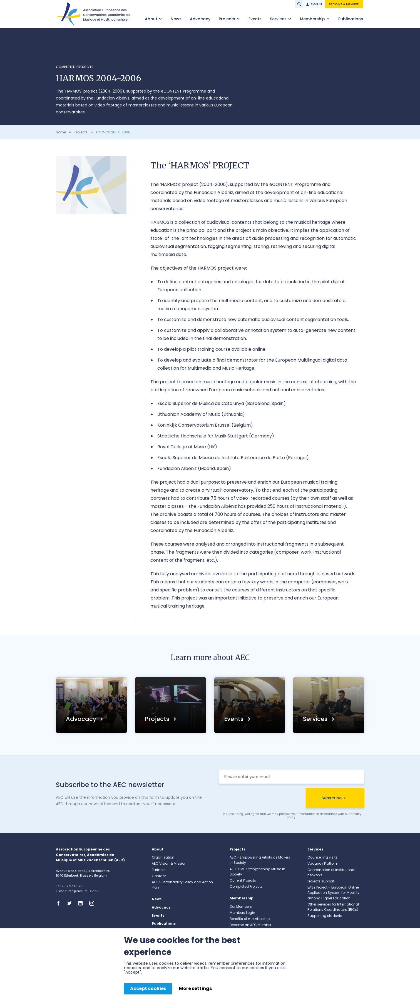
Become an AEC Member (250, 924)
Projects (227, 19)
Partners (158, 869)
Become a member (344, 4)
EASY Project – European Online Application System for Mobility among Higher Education (333, 892)
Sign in (316, 4)
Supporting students (324, 915)
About (151, 19)
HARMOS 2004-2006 (113, 132)
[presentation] (260, 799)
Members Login (242, 912)
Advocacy (200, 19)
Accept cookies (148, 988)
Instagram (93, 903)
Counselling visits (322, 857)
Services (279, 19)
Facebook (60, 903)
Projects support (320, 881)
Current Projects (243, 880)
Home (61, 132)
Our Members (241, 906)
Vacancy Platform (322, 863)
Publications (350, 19)
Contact (159, 876)
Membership (313, 19)
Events (255, 19)
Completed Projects (74, 66)
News (176, 19)
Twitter (71, 903)
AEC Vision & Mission (169, 863)
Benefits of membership (250, 918)
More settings (195, 988)
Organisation (163, 857)
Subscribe (332, 798)
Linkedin (82, 903)
